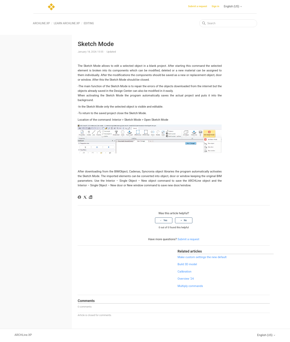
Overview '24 (186, 278)
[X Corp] (85, 197)
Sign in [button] (215, 6)
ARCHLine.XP (41, 23)
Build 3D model (187, 264)
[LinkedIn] (91, 197)
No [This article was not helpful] (185, 220)
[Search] (228, 23)
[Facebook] (80, 197)
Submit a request (197, 6)
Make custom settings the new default (202, 257)
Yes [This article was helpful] (165, 220)
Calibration (184, 271)
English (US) (233, 6)
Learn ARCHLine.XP (67, 23)
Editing (89, 23)
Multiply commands (190, 286)
